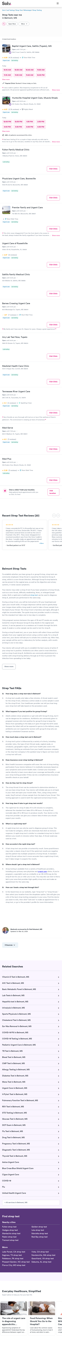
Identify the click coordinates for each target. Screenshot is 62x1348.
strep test (34, 595)
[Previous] (54, 515)
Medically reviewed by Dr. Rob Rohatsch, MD (26, 929)
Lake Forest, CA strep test (13, 1251)
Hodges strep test (10, 1230)
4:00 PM (29, 127)
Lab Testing (10, 10)
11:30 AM (18, 75)
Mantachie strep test (11, 1233)
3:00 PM (7, 127)
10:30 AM (18, 70)
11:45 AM (29, 75)
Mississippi (27, 10)
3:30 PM (18, 127)
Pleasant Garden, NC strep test (16, 1262)
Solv (3, 10)
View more (6, 79)
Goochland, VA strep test (42, 1258)
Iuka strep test (37, 1230)
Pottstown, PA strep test (12, 1258)
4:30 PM (40, 127)
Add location (52, 491)
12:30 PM (18, 121)
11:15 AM (7, 75)
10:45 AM (29, 70)
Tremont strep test (10, 1240)
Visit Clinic (53, 169)
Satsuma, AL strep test (41, 1262)
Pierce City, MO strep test (13, 1265)
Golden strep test (39, 1226)
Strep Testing (37, 10)
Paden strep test (9, 1237)
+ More (41, 543)
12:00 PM (40, 75)
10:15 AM (7, 70)
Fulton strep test (9, 1226)
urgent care (42, 871)
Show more (56, 90)
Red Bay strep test (39, 1237)
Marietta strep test (39, 1233)
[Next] (58, 515)
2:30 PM (40, 121)
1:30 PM (29, 121)
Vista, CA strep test (40, 1251)
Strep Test (19, 10)
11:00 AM (40, 70)
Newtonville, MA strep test (43, 1255)
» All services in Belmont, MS (15, 1202)
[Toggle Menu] (56, 4)
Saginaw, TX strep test (12, 1255)
